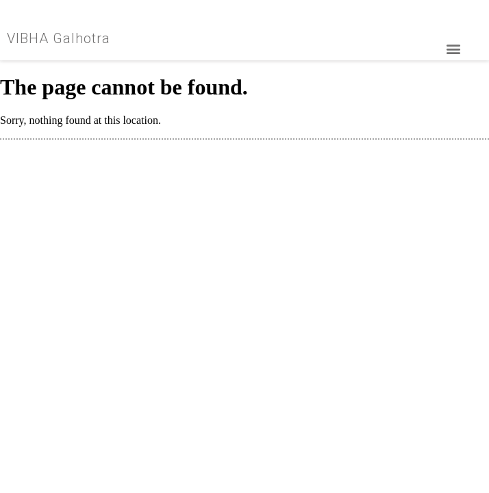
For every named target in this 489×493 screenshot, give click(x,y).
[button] (453, 49)
